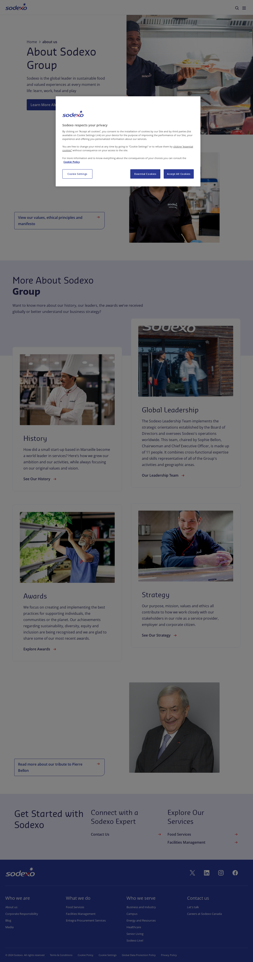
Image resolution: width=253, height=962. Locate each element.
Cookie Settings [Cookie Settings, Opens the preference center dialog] (77, 173)
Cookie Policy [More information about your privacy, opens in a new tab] (71, 161)
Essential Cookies (145, 173)
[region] (128, 141)
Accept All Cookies (178, 173)
